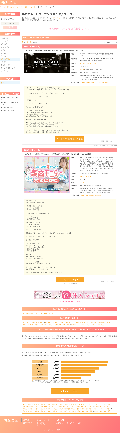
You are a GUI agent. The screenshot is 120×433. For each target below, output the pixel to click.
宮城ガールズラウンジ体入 (49, 409)
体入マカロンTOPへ (70, 391)
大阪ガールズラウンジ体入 (31, 409)
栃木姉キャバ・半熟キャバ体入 (80, 325)
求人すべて (4, 38)
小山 (2, 86)
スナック (4, 53)
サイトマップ (41, 425)
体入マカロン (57, 18)
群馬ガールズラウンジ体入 (31, 406)
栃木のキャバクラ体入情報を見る (69, 28)
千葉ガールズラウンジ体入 (68, 404)
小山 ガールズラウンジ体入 (88, 63)
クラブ (3, 50)
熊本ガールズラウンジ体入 (102, 411)
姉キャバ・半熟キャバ (8, 68)
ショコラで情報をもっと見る (70, 139)
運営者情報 (40, 423)
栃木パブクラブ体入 (47, 325)
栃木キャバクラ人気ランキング (10, 98)
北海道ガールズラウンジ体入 (103, 406)
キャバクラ (4, 41)
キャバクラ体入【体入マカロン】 (57, 430)
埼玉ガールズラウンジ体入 (104, 404)
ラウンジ (4, 56)
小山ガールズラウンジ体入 (49, 313)
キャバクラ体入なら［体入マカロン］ (11, 7)
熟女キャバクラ (6, 65)
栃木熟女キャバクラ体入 (62, 325)
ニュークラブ (5, 47)
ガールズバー (5, 44)
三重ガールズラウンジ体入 (84, 406)
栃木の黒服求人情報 (7, 107)
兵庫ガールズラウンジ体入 (67, 409)
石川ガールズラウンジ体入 (102, 409)
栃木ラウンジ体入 (104, 322)
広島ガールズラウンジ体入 (31, 411)
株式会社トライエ (32, 150)
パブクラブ (4, 62)
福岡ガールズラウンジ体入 (84, 411)
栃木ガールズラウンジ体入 (31, 313)
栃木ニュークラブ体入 (67, 322)
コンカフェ (4, 71)
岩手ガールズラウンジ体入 (84, 409)
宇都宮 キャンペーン (86, 176)
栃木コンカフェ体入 (98, 325)
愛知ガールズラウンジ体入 (49, 406)
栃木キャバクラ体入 (30, 7)
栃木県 (82, 69)
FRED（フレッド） (32, 46)
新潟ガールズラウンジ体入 (67, 411)
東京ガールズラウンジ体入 (31, 404)
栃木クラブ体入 (80, 322)
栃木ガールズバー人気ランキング (10, 103)
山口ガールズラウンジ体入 (49, 411)
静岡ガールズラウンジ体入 (67, 406)
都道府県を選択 (27, 423)
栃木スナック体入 (92, 322)
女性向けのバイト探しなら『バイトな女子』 (69, 423)
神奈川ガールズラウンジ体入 (49, 404)
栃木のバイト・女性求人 (8, 110)
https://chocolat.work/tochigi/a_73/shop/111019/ (94, 82)
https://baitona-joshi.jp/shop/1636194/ (91, 195)
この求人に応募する (70, 279)
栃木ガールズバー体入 (52, 322)
